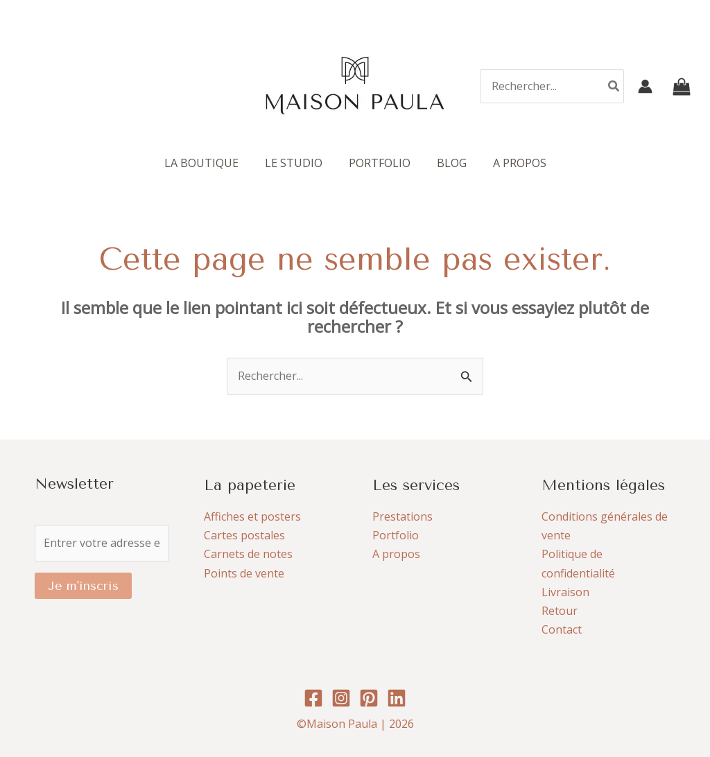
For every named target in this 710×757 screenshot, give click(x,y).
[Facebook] (313, 698)
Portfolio (395, 535)
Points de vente (244, 573)
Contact (562, 629)
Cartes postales (244, 535)
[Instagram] (341, 698)
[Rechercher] (614, 86)
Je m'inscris (83, 585)
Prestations (402, 516)
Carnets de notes (248, 554)
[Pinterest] (369, 698)
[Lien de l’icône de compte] (645, 86)
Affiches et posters (252, 516)
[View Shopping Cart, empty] (681, 86)
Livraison (565, 592)
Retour (560, 610)
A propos (396, 554)
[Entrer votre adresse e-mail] (102, 543)
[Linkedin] (396, 698)
